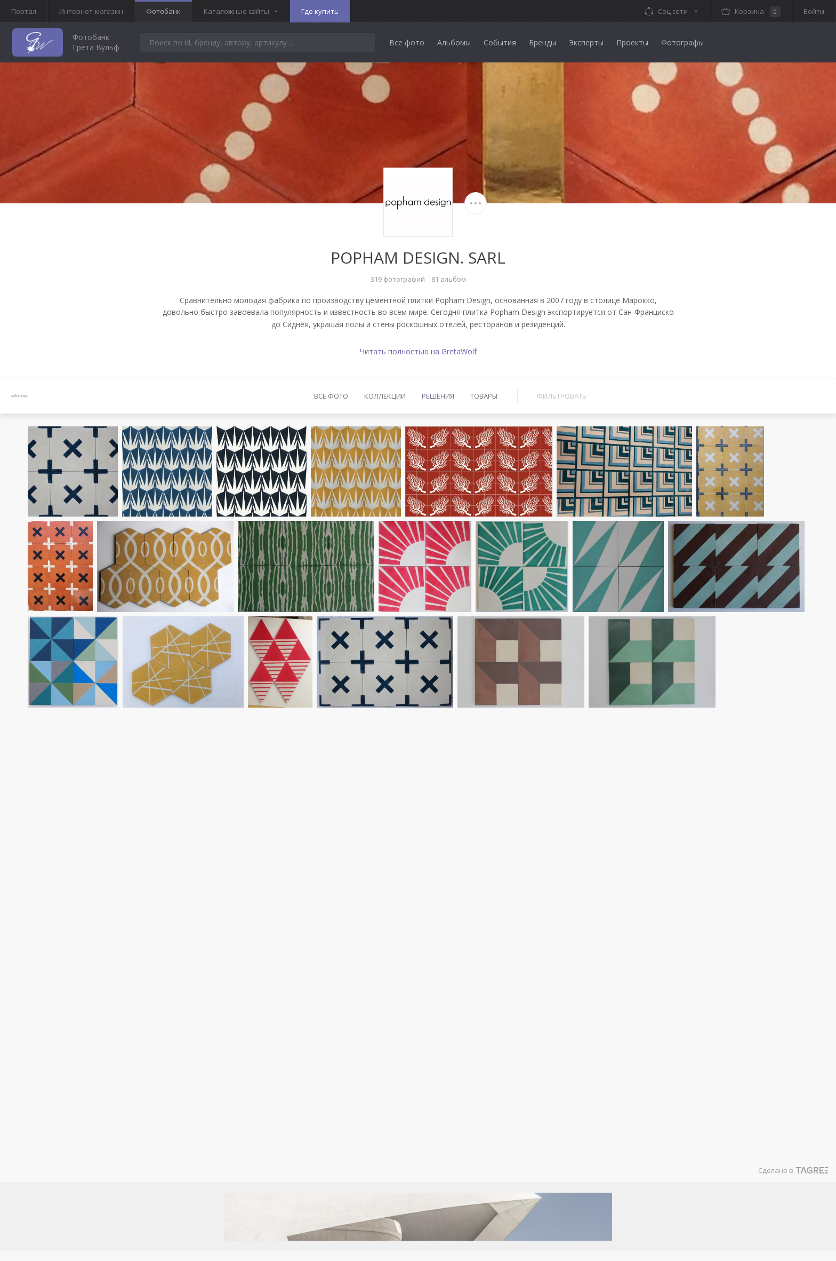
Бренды (542, 42)
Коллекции (385, 396)
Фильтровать (561, 396)
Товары (483, 396)
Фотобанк (163, 11)
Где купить (320, 11)
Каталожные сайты (236, 11)
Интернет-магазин (91, 11)
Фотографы (682, 42)
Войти (813, 11)
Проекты (632, 42)
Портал (23, 11)
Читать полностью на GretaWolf (418, 351)
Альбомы (454, 42)
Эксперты (586, 42)
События (500, 42)
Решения (438, 396)
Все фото (406, 42)
